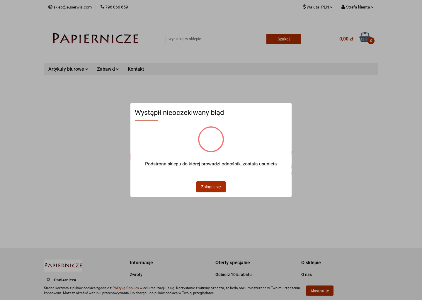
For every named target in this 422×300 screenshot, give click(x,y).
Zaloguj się (211, 186)
